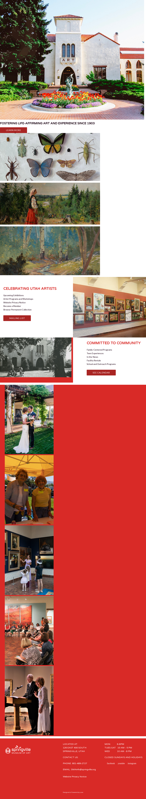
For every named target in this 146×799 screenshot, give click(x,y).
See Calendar (101, 372)
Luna (81, 792)
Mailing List (17, 318)
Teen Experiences (95, 353)
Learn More (13, 130)
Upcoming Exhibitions (13, 295)
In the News (92, 357)
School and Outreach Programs (101, 364)
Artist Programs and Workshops (18, 299)
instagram (132, 763)
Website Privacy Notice (14, 302)
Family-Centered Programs (99, 349)
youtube (121, 763)
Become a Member (12, 306)
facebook (111, 763)
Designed (66, 792)
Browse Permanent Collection (17, 309)
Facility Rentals (94, 360)
